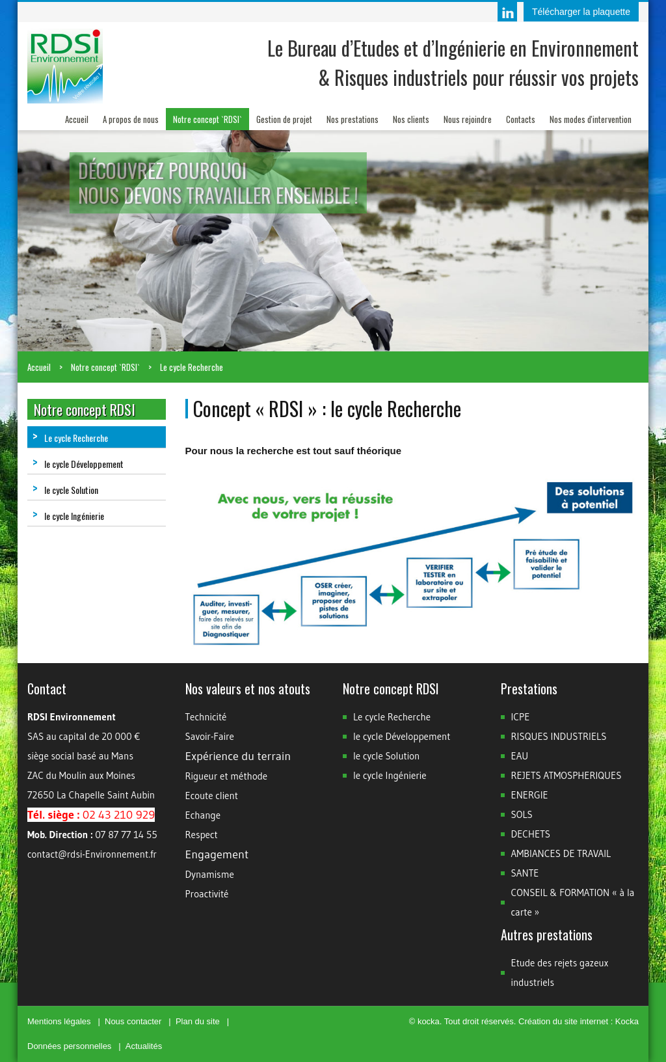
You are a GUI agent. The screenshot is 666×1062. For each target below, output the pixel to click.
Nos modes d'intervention (591, 119)
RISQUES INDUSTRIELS (559, 736)
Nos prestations (352, 119)
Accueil (76, 119)
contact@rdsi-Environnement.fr (92, 854)
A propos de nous (131, 119)
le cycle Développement (78, 463)
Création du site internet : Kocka (578, 1021)
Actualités (144, 1046)
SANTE (525, 873)
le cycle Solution (65, 490)
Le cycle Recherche (191, 367)
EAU (520, 756)
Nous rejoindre (468, 119)
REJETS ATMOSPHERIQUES (566, 775)
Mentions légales (59, 1021)
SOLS (522, 814)
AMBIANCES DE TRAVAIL (561, 853)
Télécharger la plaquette (581, 12)
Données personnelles (69, 1046)
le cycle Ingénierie (68, 516)
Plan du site (198, 1021)
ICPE (520, 717)
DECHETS (531, 834)
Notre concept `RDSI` (207, 119)
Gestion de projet (284, 119)
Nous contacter (133, 1021)
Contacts (520, 119)
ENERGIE (529, 795)
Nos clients (411, 119)
